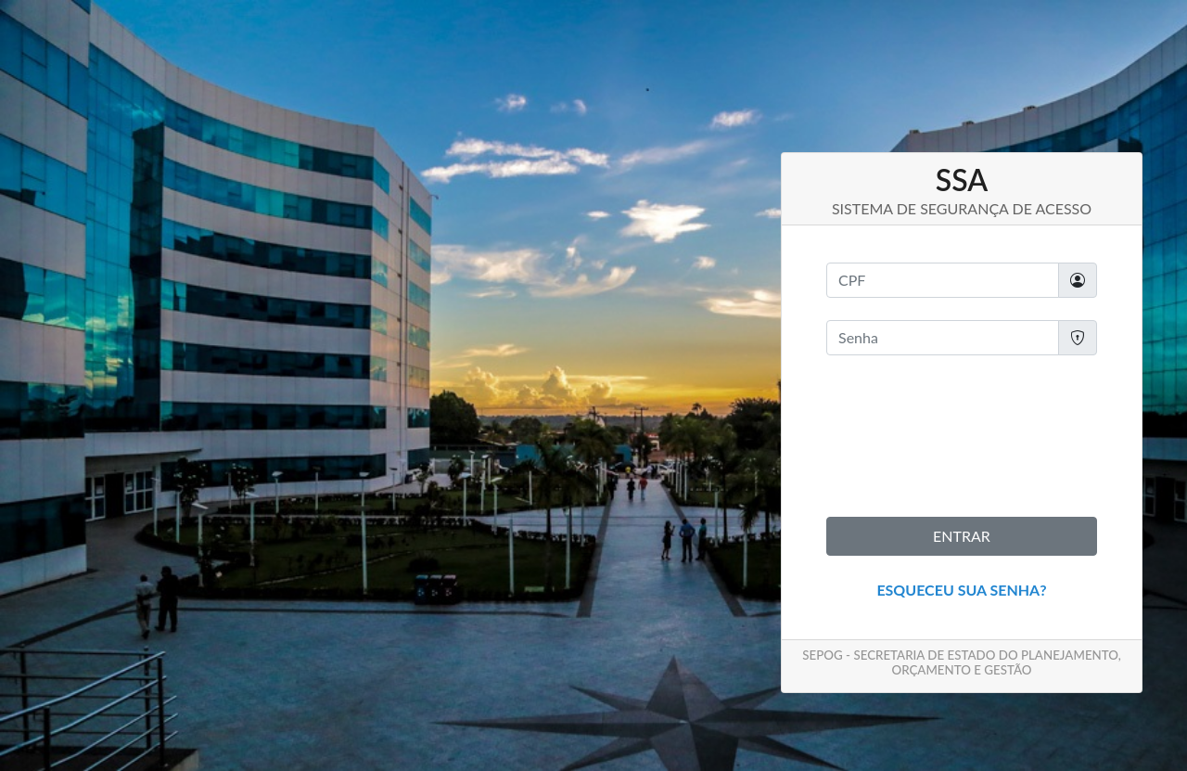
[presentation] (967, 436)
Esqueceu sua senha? (961, 589)
